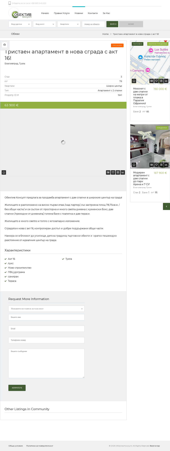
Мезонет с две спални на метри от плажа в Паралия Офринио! (140, 96)
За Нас (106, 13)
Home (105, 34)
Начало (45, 13)
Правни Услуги (62, 13)
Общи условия (16, 446)
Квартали (64, 24)
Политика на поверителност (39, 446)
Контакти (93, 13)
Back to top (155, 446)
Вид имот (40, 24)
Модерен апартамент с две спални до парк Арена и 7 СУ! (141, 178)
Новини (79, 13)
